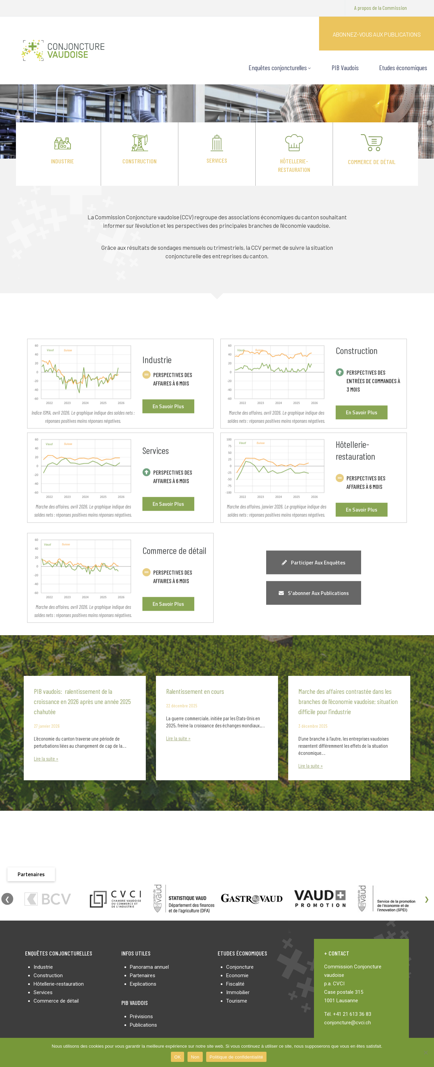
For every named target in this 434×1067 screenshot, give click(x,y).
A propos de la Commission (380, 7)
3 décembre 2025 (313, 726)
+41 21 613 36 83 (352, 1014)
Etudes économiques (403, 67)
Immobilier (238, 992)
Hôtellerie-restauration (59, 984)
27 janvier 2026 (47, 726)
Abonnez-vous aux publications (377, 34)
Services (216, 160)
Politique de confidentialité (236, 1057)
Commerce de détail (371, 161)
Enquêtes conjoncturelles (280, 67)
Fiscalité (235, 984)
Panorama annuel (149, 967)
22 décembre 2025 (181, 705)
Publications (143, 1025)
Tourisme (236, 1001)
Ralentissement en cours (195, 691)
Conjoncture (240, 967)
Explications (143, 984)
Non (195, 1057)
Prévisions (141, 1016)
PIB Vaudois (345, 67)
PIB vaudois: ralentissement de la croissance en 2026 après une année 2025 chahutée (82, 701)
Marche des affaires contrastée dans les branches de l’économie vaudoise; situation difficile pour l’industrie (348, 701)
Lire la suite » (46, 759)
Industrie (62, 161)
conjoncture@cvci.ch (347, 1023)
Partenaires (142, 975)
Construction (139, 161)
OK (177, 1057)
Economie (237, 975)
